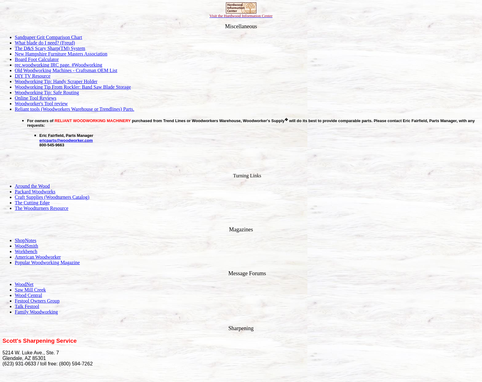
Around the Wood (32, 186)
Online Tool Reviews (35, 98)
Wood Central (28, 295)
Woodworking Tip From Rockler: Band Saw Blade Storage (73, 87)
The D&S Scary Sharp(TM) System (50, 48)
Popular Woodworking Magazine (47, 262)
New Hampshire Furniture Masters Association (61, 53)
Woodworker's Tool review (41, 103)
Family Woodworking (36, 311)
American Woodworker (38, 257)
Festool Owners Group (37, 300)
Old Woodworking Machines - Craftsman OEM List (66, 70)
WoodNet (24, 284)
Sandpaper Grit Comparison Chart (48, 37)
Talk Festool (27, 306)
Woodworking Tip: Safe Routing (47, 92)
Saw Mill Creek (30, 289)
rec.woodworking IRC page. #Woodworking (58, 65)
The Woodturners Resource (41, 208)
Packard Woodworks (35, 191)
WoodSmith (26, 246)
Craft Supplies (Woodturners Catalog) (52, 197)
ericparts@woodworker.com (66, 140)
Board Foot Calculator (37, 59)
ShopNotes (25, 240)
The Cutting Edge (32, 202)
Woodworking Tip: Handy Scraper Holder (56, 81)
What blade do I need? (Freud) (45, 42)
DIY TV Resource (32, 76)
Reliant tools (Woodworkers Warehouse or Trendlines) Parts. (74, 109)
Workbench (26, 251)
